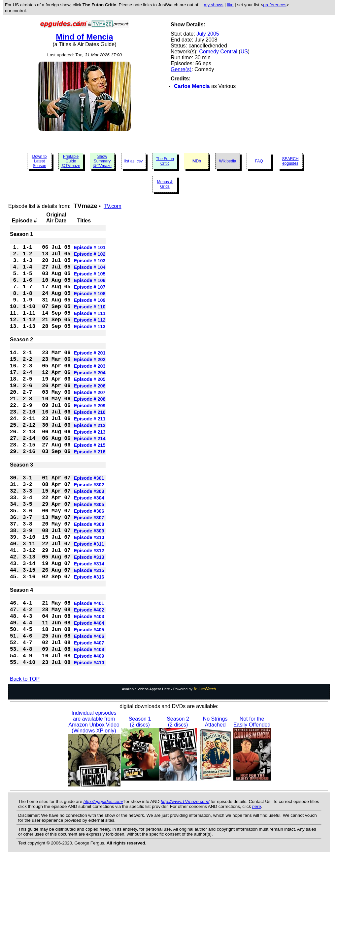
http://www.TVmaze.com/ (185, 883)
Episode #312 (89, 610)
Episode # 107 (90, 297)
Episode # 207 (90, 422)
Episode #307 (89, 571)
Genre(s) (181, 69)
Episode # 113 (90, 344)
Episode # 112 (90, 336)
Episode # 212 (90, 461)
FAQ (259, 161)
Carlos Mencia (192, 86)
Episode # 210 (90, 445)
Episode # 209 (90, 438)
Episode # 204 (90, 398)
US (244, 51)
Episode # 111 (90, 328)
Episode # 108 (90, 304)
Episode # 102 (90, 257)
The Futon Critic (165, 161)
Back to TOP (25, 760)
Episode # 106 (90, 289)
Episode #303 (89, 539)
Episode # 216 (90, 493)
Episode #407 (89, 720)
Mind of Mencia (84, 36)
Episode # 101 (90, 249)
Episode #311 (89, 602)
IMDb (196, 161)
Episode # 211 (90, 453)
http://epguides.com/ (103, 883)
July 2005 (207, 34)
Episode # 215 (90, 485)
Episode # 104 (90, 273)
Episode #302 (89, 531)
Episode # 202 (90, 382)
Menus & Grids (165, 184)
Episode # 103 (90, 265)
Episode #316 (89, 642)
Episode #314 (89, 626)
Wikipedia (227, 161)
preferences (274, 4)
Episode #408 (89, 727)
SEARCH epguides (290, 161)
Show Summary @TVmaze (102, 161)
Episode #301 (89, 523)
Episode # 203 (90, 390)
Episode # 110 (90, 320)
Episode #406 (89, 712)
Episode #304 (89, 547)
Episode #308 (89, 579)
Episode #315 (89, 634)
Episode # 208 (90, 430)
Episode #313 (89, 618)
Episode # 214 (90, 477)
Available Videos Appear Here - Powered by (169, 771)
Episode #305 (89, 555)
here (256, 888)
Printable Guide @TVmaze (70, 161)
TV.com (112, 206)
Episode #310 (89, 594)
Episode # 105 (90, 281)
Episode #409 (89, 735)
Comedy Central (218, 51)
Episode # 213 (90, 469)
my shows (213, 4)
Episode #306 (89, 563)
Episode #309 (89, 586)
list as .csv (133, 161)
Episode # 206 (90, 414)
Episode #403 (89, 688)
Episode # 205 (90, 406)
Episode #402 (89, 680)
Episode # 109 (90, 312)
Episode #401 (89, 672)
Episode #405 (89, 704)
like (230, 4)
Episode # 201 (90, 374)
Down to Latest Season (39, 161)
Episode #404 (89, 696)
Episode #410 (89, 743)
